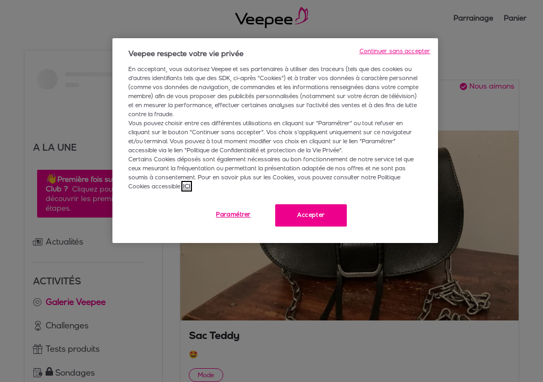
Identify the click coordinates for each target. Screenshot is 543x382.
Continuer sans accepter (395, 51)
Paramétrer (233, 214)
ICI (186, 186)
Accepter (311, 215)
